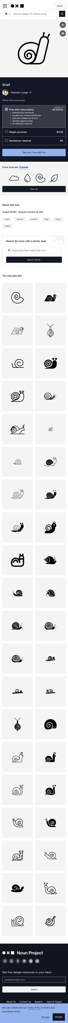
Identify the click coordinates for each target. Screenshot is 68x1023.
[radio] (34, 116)
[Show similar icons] (63, 33)
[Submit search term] (62, 14)
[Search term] (35, 14)
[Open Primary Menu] (5, 6)
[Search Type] (7, 14)
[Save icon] (63, 25)
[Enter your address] (34, 980)
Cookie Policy (34, 1007)
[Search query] (34, 250)
